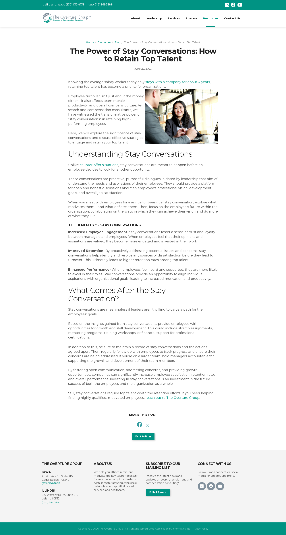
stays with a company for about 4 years (177, 82)
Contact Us (232, 18)
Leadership (154, 18)
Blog (118, 42)
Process (191, 18)
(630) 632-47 (73, 5)
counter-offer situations (99, 165)
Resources (211, 18)
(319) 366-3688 (105, 5)
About (135, 18)
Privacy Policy (200, 528)
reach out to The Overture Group (172, 398)
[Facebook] (233, 5)
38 (83, 5)
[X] (147, 424)
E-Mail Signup (157, 492)
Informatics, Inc (181, 528)
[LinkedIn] (227, 5)
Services (174, 18)
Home (90, 42)
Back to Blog (143, 436)
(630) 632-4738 (51, 502)
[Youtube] (239, 5)
